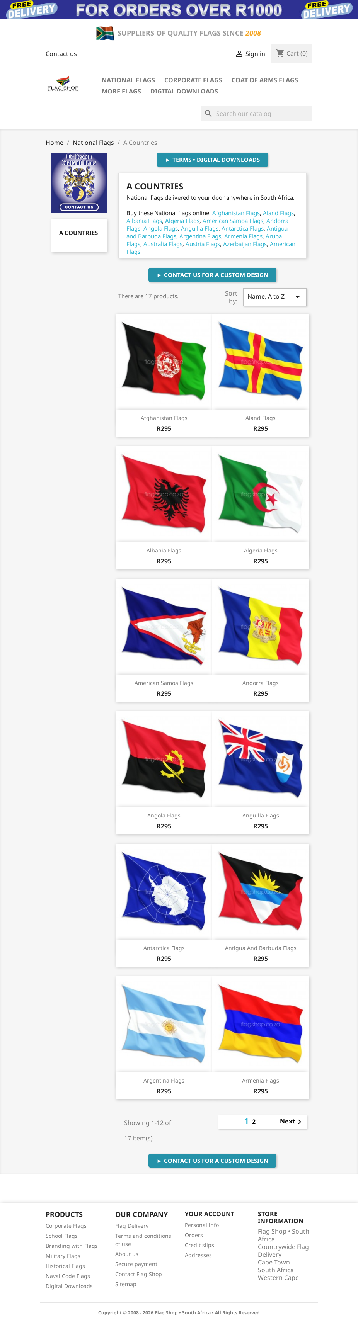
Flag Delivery (131, 1225)
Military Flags (63, 1255)
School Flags (62, 1235)
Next (292, 1122)
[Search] (256, 113)
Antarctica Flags (243, 228)
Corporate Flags (193, 80)
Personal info (202, 1225)
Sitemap (125, 1284)
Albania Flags (144, 220)
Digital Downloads (184, 91)
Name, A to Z (274, 297)
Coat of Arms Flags (265, 80)
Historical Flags (65, 1266)
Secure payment (136, 1264)
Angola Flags (160, 228)
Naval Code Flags (68, 1276)
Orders (194, 1235)
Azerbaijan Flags (245, 244)
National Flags (128, 80)
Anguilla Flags (199, 228)
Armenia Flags (243, 236)
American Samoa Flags (233, 220)
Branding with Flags (72, 1245)
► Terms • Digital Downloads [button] (212, 159)
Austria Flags (203, 244)
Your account (209, 1214)
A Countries (78, 232)
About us (126, 1254)
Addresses (198, 1255)
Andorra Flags (260, 683)
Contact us (61, 53)
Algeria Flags (182, 220)
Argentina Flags (200, 236)
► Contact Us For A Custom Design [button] (212, 275)
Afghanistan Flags (236, 213)
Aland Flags (278, 213)
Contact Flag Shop (138, 1274)
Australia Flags (162, 244)
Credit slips (199, 1245)
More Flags (121, 91)
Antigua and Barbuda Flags (261, 948)
